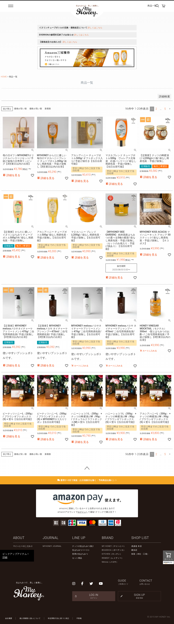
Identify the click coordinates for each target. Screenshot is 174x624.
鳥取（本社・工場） (140, 554)
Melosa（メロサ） (110, 562)
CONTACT (150, 582)
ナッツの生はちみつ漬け (83, 546)
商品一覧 (151, 5)
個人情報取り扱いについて (30, 618)
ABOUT (18, 538)
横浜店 (134, 550)
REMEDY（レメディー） (112, 558)
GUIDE (129, 582)
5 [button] (165, 108)
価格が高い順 (35, 108)
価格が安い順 (20, 108)
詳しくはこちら (95, 27)
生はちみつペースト (81, 550)
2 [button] (156, 108)
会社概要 (8, 618)
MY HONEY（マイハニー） (114, 546)
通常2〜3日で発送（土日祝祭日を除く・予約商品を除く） (87, 480)
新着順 (48, 108)
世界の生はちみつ (80, 554)
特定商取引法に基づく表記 (58, 618)
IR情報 (79, 618)
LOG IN (93, 596)
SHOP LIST (140, 538)
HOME (4, 77)
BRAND (108, 538)
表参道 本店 (136, 546)
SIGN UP (139, 596)
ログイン (82, 512)
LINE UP (78, 538)
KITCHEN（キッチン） (112, 554)
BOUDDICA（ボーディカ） (113, 550)
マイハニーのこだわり (23, 546)
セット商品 (77, 558)
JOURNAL (50, 538)
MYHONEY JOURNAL (52, 546)
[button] (170, 108)
